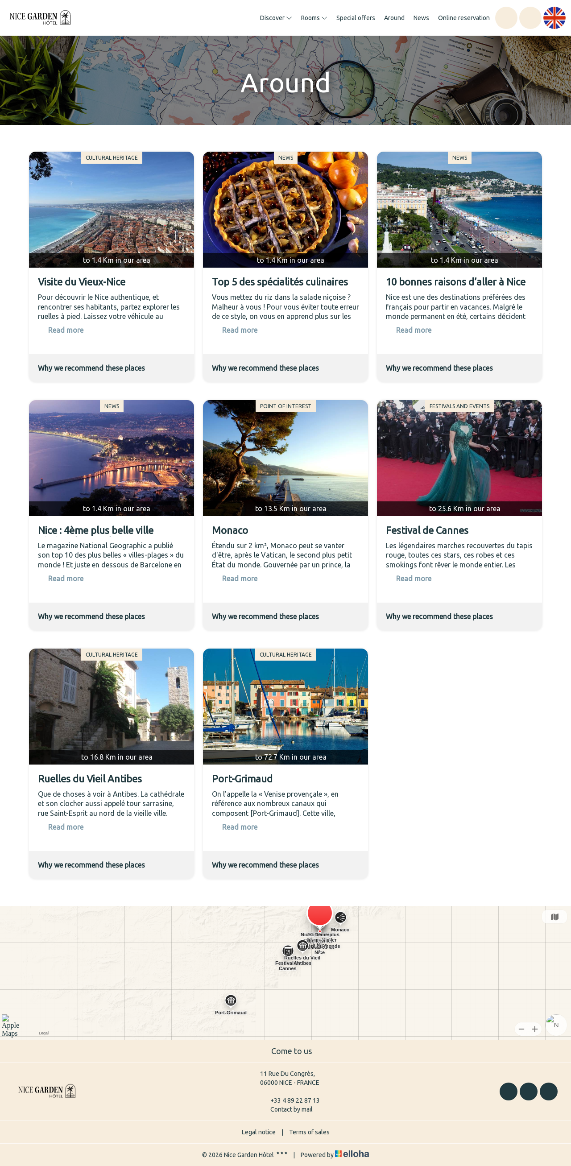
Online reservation (464, 17)
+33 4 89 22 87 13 (290, 1100)
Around (394, 17)
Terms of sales (309, 1132)
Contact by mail (286, 1109)
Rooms (314, 17)
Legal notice (259, 1132)
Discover (276, 17)
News (421, 17)
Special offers (355, 17)
